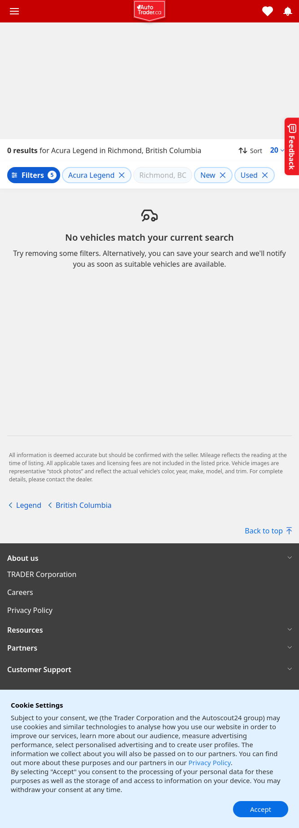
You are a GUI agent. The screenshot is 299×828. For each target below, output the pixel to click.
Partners (22, 648)
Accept (260, 809)
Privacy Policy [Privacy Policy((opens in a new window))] (30, 610)
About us (23, 558)
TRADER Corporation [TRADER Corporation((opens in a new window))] (41, 574)
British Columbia (83, 505)
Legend (28, 505)
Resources (25, 630)
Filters (33, 175)
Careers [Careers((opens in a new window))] (20, 592)
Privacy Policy (210, 762)
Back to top (268, 531)
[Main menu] (14, 11)
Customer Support (39, 669)
